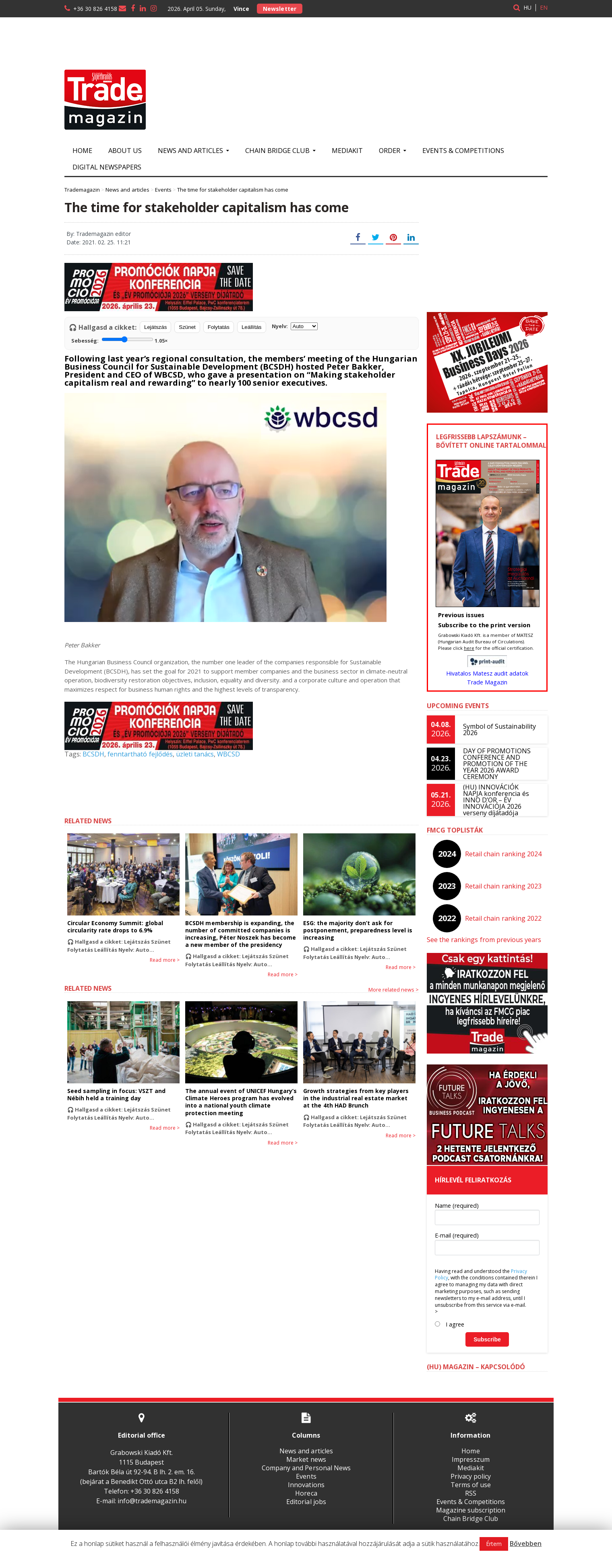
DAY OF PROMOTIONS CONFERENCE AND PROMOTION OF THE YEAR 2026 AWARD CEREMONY (497, 763)
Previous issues (461, 615)
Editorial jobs (306, 1501)
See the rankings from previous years (484, 939)
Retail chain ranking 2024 (503, 853)
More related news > (393, 989)
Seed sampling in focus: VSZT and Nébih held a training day (116, 1094)
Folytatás (218, 327)
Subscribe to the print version (484, 625)
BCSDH (93, 754)
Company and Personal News (306, 1467)
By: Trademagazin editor (98, 234)
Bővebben (526, 1543)
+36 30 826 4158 (95, 8)
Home (82, 150)
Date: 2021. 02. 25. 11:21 (98, 242)
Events (306, 1476)
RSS (470, 1493)
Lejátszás (155, 327)
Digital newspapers (106, 167)
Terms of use (471, 1484)
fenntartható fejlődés (140, 754)
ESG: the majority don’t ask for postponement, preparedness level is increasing (357, 930)
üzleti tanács (194, 754)
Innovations (306, 1484)
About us (125, 150)
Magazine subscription (470, 1510)
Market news (306, 1459)
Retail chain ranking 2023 (503, 886)
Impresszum (470, 1459)
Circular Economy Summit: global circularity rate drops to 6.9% (115, 926)
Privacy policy (471, 1476)
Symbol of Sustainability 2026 (499, 729)
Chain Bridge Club (470, 1518)
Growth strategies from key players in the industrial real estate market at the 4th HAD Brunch (359, 1098)
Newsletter (279, 8)
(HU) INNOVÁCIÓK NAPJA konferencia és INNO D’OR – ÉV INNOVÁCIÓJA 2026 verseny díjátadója (501, 800)
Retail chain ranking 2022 (503, 918)
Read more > (165, 960)
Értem (494, 1544)
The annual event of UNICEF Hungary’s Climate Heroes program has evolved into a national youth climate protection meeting (240, 1102)
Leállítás (252, 327)
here (469, 648)
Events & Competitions (463, 150)
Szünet (187, 327)
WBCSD (228, 754)
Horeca (306, 1493)
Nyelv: (295, 326)
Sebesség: (119, 339)
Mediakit (347, 150)
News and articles (306, 1450)
